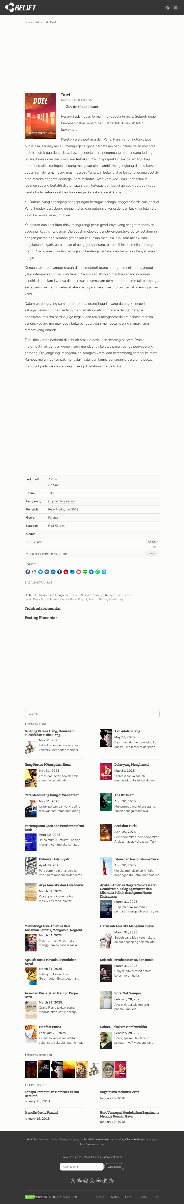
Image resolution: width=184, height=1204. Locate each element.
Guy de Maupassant (82, 106)
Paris (73, 599)
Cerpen (60, 526)
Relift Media (39, 595)
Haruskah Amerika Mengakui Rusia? (127, 926)
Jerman (54, 599)
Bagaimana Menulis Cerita (119, 1092)
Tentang (99, 1197)
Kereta (64, 599)
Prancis (93, 599)
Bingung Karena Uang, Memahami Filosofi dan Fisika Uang (50, 733)
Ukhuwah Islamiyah (54, 859)
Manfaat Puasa (50, 1027)
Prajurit (82, 599)
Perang (53, 518)
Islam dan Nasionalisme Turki (136, 859)
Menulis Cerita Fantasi (41, 1113)
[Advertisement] (92, 58)
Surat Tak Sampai (127, 993)
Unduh (152, 542)
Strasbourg (116, 599)
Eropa (45, 599)
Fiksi (51, 526)
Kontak (115, 1197)
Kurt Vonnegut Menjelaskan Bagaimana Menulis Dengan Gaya (129, 1114)
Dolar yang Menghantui (131, 765)
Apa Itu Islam (124, 795)
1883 (51, 493)
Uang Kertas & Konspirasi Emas (48, 765)
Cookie (143, 1197)
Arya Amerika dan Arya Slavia (61, 885)
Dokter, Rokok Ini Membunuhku (123, 1027)
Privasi (129, 1197)
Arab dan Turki (125, 826)
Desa (36, 599)
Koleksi (151, 553)
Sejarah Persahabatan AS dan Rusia (126, 960)
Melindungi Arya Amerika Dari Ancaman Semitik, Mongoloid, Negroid (53, 928)
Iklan (157, 1197)
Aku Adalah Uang (127, 731)
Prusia (103, 599)
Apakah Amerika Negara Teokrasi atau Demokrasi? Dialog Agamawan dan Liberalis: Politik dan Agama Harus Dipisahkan (128, 891)
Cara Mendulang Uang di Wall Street (52, 795)
